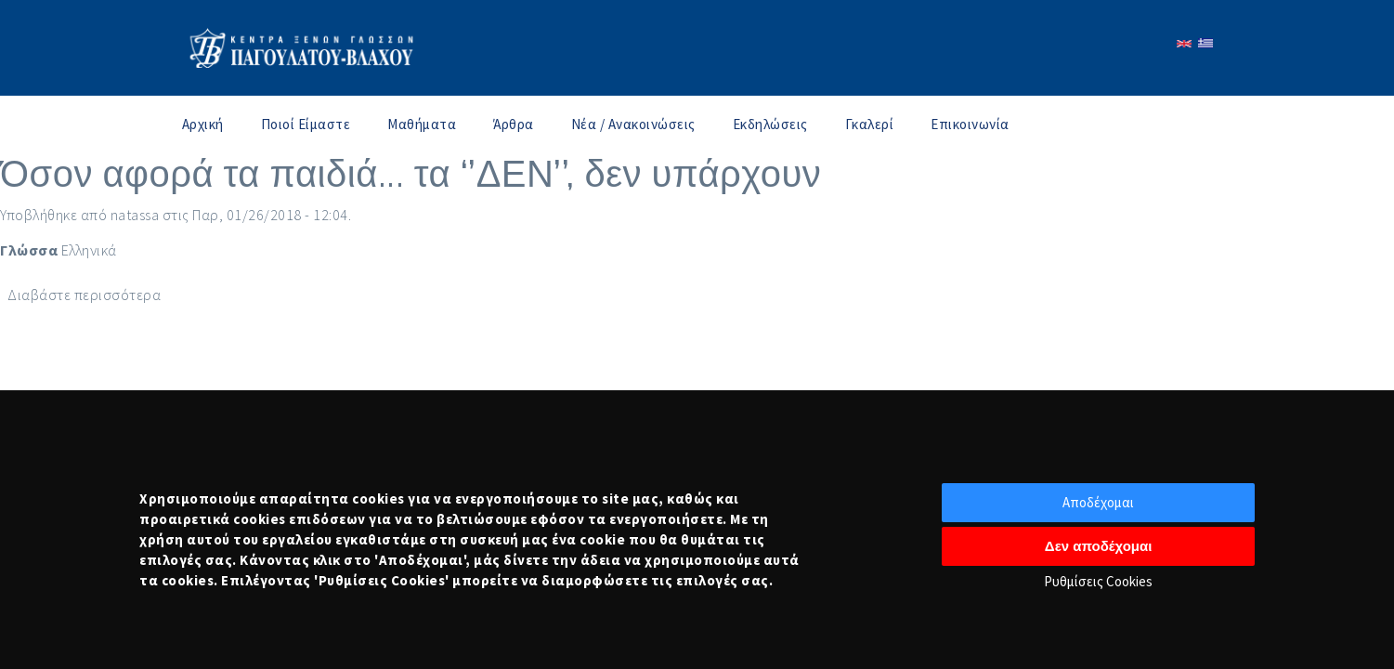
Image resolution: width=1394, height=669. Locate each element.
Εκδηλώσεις (770, 124)
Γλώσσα (29, 250)
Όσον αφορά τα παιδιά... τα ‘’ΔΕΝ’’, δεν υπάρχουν (410, 173)
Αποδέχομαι (1098, 502)
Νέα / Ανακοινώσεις (633, 124)
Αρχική (203, 124)
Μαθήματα (421, 124)
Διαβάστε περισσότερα (84, 294)
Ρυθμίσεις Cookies (1098, 581)
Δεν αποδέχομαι (1099, 546)
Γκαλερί (869, 124)
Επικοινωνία (970, 124)
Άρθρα (513, 124)
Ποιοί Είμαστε (306, 124)
